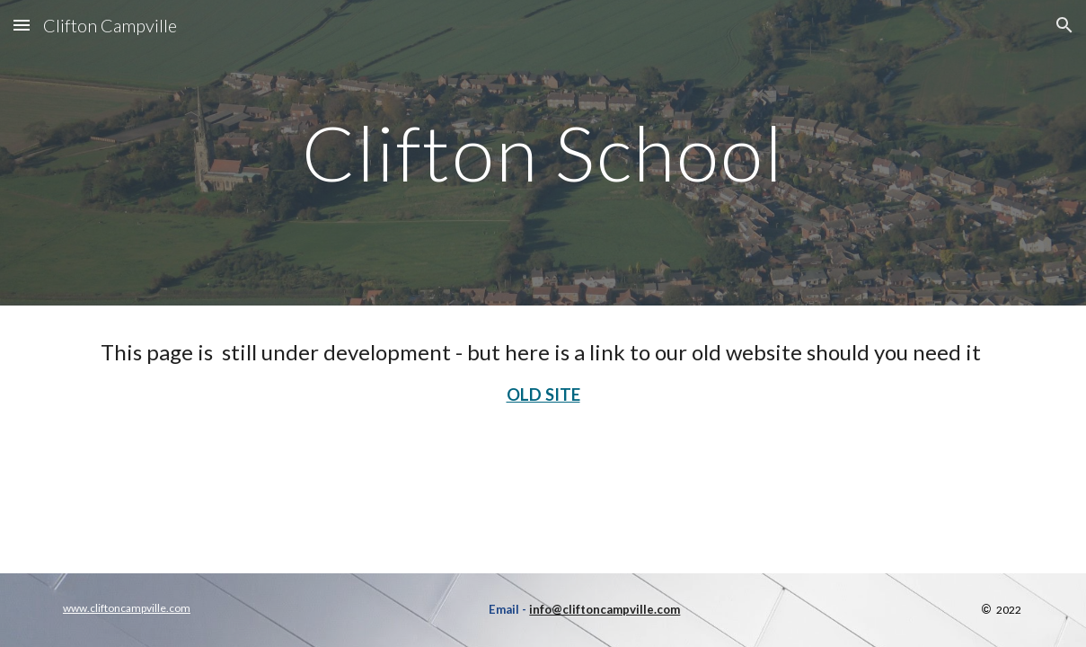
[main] (542, 152)
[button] (21, 24)
